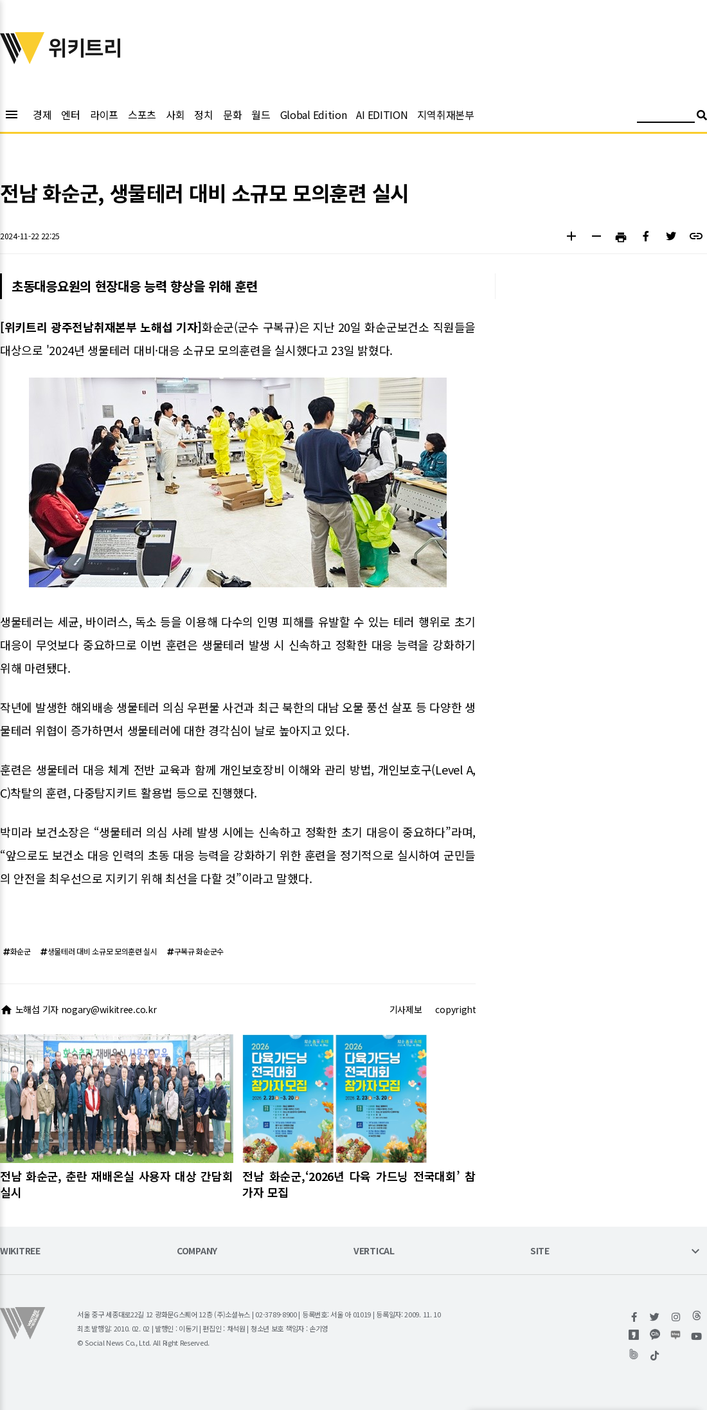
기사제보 (405, 1009)
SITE (540, 1251)
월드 (260, 114)
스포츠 (142, 114)
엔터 (70, 114)
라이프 (104, 114)
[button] (571, 237)
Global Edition (313, 114)
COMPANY (197, 1251)
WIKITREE (20, 1251)
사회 (175, 114)
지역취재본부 (445, 114)
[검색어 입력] (666, 117)
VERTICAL (374, 1251)
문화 (232, 114)
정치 (203, 114)
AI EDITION (381, 114)
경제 (42, 114)
